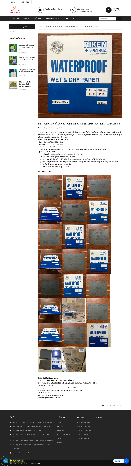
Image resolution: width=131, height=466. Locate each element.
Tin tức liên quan (17, 38)
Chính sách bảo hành (83, 438)
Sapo (38, 463)
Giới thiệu (26, 18)
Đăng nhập (25, 2)
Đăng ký (14, 2)
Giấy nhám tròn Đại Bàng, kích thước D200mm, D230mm (25, 84)
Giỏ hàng (116, 9)
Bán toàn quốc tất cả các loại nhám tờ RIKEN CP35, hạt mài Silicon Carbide (79, 123)
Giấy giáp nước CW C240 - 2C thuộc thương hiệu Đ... (27, 47)
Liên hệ (75, 18)
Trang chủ (15, 18)
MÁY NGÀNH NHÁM (52, 18)
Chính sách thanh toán (83, 426)
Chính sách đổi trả (82, 434)
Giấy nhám (38, 18)
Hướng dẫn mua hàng (83, 422)
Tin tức (65, 18)
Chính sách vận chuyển (84, 430)
